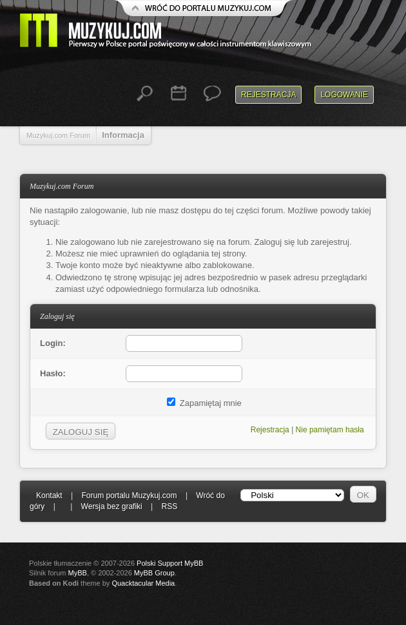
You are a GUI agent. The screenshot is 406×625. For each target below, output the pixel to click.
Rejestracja (268, 94)
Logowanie (344, 94)
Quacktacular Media (143, 583)
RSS (170, 506)
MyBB (77, 573)
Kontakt (49, 495)
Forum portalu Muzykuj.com (129, 495)
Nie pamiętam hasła (330, 429)
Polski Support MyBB (170, 563)
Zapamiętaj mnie (204, 403)
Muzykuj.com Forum (58, 135)
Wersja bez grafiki (111, 506)
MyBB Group (154, 573)
